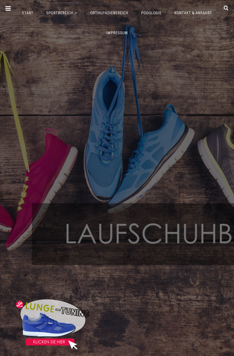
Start (27, 13)
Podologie (151, 13)
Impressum (117, 33)
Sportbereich (59, 13)
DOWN (228, 350)
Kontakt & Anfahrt (193, 13)
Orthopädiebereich (109, 13)
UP (228, 341)
